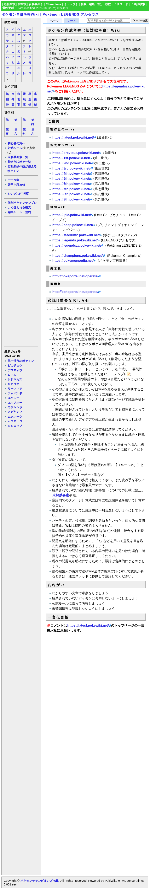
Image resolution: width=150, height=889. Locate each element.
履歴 (108, 4)
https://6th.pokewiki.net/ (71, 184)
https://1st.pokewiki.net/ (71, 158)
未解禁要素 (60, 495)
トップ (71, 4)
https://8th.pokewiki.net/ (71, 194)
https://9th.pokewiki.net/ (71, 199)
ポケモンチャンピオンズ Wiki (40, 880)
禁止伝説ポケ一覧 (19, 162)
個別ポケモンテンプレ (22, 202)
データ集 (13, 180)
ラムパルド (15, 393)
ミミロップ (15, 425)
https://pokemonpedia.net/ (73, 260)
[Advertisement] (21, 281)
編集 (92, 4)
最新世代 (10, 4)
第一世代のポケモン (21, 361)
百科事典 (34, 4)
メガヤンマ (15, 411)
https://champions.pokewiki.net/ (77, 255)
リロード (122, 4)
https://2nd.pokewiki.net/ (71, 163)
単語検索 (139, 4)
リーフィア (15, 388)
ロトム (12, 374)
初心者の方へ (16, 143)
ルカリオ (13, 384)
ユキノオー (15, 402)
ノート (71, 20)
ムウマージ (15, 421)
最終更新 (8, 8)
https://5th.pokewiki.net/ (71, 178)
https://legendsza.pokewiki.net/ (76, 245)
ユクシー (13, 398)
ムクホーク (15, 416)
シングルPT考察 (18, 193)
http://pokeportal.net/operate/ (75, 276)
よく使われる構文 (19, 207)
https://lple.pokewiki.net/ (71, 215)
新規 (84, 4)
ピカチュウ (15, 365)
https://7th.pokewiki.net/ (71, 189)
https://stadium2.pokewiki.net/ (76, 235)
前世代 (22, 4)
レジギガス (15, 379)
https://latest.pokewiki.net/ (73, 137)
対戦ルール (15, 148)
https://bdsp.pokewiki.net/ (72, 225)
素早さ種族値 (16, 184)
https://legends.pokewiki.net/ (75, 240)
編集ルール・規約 (19, 212)
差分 (100, 4)
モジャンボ (15, 407)
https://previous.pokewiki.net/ (75, 153)
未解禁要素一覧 (18, 157)
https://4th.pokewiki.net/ (71, 173)
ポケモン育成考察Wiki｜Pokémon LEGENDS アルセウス (50, 14)
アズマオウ (15, 370)
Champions (53, 4)
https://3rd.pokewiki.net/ (71, 168)
